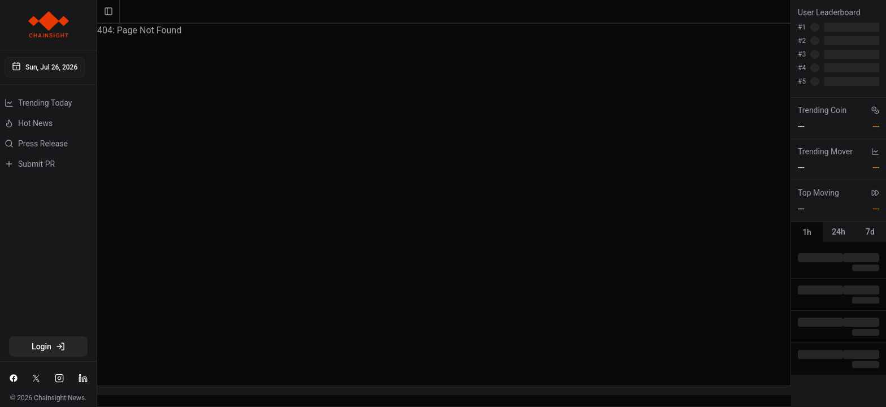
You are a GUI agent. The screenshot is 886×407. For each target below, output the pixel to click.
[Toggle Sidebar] (96, 203)
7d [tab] (870, 231)
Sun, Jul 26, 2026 (44, 66)
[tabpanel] (838, 310)
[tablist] (838, 232)
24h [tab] (838, 231)
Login (48, 346)
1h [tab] (806, 232)
